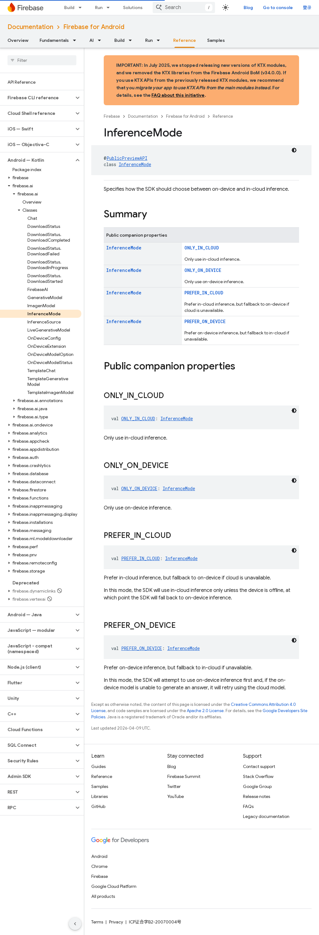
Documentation (30, 27)
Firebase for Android (93, 27)
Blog (248, 7)
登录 (307, 7)
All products (103, 896)
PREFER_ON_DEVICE (205, 321)
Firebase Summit (183, 776)
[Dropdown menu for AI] (101, 40)
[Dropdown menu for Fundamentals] (76, 40)
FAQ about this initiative (177, 95)
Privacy (116, 921)
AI (91, 40)
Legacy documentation (266, 816)
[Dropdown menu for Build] (81, 7)
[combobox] (184, 7)
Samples (216, 40)
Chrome (99, 866)
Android (99, 856)
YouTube (175, 796)
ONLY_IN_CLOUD (201, 248)
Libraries (99, 796)
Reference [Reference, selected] (184, 40)
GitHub (98, 806)
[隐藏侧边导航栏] (75, 924)
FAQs (248, 806)
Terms (97, 921)
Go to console (278, 7)
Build (69, 7)
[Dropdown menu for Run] (109, 7)
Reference (223, 116)
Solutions (133, 7)
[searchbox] (41, 60)
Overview (17, 40)
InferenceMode (135, 164)
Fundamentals (54, 40)
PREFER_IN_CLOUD (203, 293)
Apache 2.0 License (205, 710)
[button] (37, 98)
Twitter (174, 786)
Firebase (112, 116)
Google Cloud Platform (113, 886)
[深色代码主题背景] (294, 150)
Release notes (256, 796)
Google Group (257, 786)
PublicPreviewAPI (127, 158)
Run (98, 7)
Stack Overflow (258, 776)
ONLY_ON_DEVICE (202, 270)
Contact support (259, 766)
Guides (98, 766)
